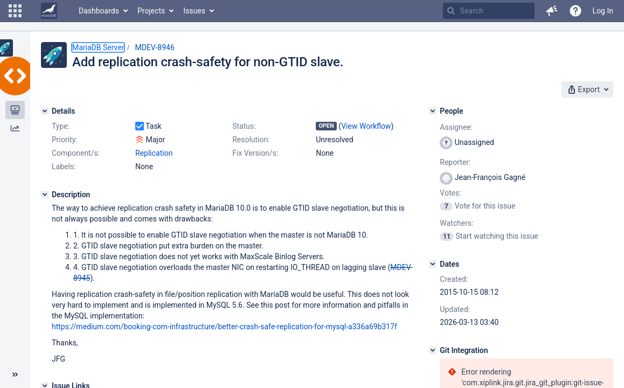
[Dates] (432, 264)
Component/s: (76, 153)
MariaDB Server (98, 47)
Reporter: (455, 162)
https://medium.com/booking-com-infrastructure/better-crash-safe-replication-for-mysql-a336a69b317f (224, 326)
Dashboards (99, 10)
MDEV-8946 (154, 47)
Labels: (63, 166)
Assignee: (456, 127)
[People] (432, 111)
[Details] (44, 111)
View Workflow (366, 126)
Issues (194, 10)
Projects (151, 10)
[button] (15, 11)
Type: (61, 126)
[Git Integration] (432, 350)
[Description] (44, 194)
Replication (153, 153)
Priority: (65, 139)
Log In (603, 10)
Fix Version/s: (255, 153)
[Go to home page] (49, 11)
